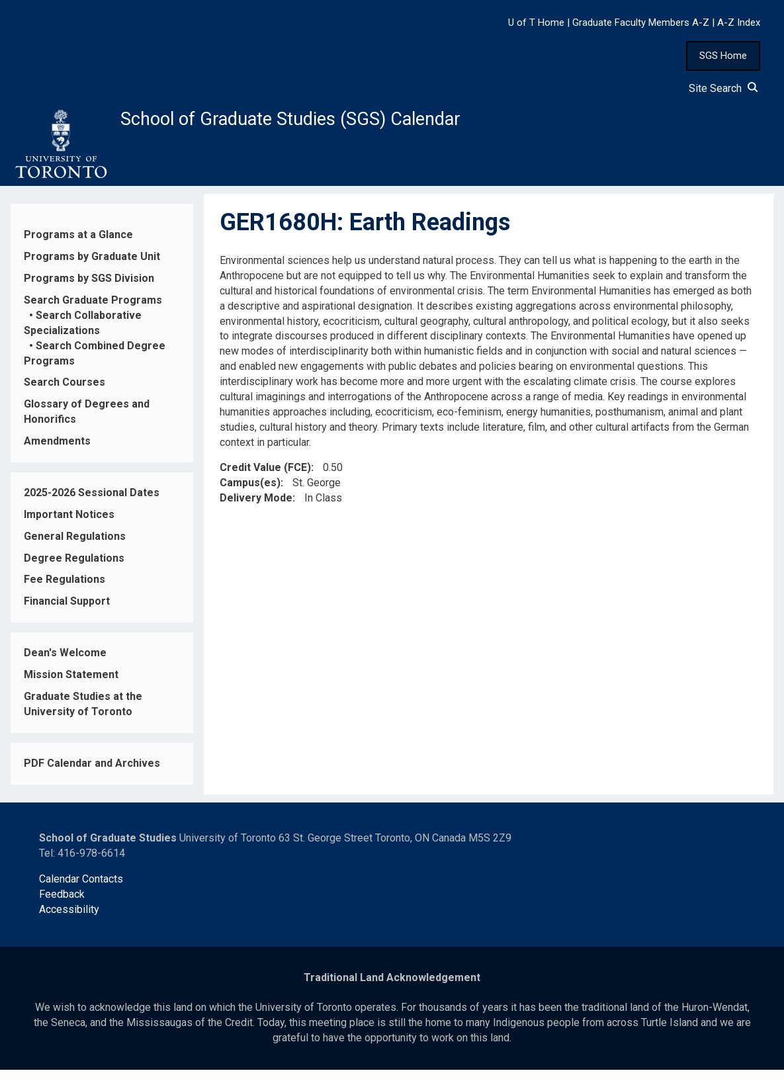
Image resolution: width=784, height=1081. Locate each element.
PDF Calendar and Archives (92, 774)
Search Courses (64, 393)
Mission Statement (71, 685)
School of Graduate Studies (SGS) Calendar (348, 124)
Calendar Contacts (81, 890)
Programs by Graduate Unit (92, 267)
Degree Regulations (74, 568)
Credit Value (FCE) (265, 478)
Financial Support (67, 612)
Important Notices (69, 525)
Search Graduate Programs (93, 311)
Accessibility (69, 920)
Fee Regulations (64, 590)
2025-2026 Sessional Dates (91, 503)
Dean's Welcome (65, 664)
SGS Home (723, 56)
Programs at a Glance (78, 245)
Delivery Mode (256, 509)
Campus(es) (250, 494)
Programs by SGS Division (89, 289)
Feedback (62, 905)
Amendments (57, 452)
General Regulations (75, 547)
